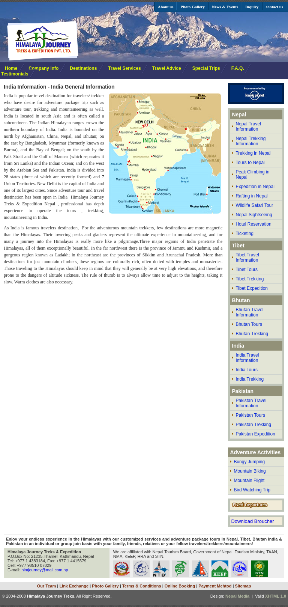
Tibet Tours (247, 269)
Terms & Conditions (141, 586)
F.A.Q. (237, 68)
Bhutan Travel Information (249, 312)
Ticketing (245, 233)
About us (166, 7)
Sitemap (243, 586)
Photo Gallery (192, 7)
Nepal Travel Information (248, 126)
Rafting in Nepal (251, 196)
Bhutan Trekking (252, 333)
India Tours (246, 369)
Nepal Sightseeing (254, 214)
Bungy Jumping (249, 461)
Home (11, 68)
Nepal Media (237, 596)
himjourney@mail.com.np (44, 570)
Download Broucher (252, 521)
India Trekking (250, 379)
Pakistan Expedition (255, 434)
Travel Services (124, 68)
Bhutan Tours (249, 324)
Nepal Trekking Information (251, 141)
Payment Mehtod (214, 586)
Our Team (46, 586)
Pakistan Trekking (253, 424)
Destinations (83, 68)
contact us (274, 7)
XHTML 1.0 (275, 596)
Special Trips (206, 68)
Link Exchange (73, 586)
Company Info (43, 68)
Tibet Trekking (250, 279)
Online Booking (180, 586)
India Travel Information (247, 357)
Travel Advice (166, 68)
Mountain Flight (249, 480)
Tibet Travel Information (247, 257)
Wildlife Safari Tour (254, 205)
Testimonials (14, 74)
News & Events (225, 7)
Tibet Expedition (252, 288)
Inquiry (251, 7)
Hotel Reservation (253, 224)
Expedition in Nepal (255, 186)
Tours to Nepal (250, 162)
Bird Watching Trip (252, 490)
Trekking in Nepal (253, 153)
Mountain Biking (250, 471)
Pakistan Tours (250, 415)
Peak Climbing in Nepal (252, 174)
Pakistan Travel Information (251, 403)
